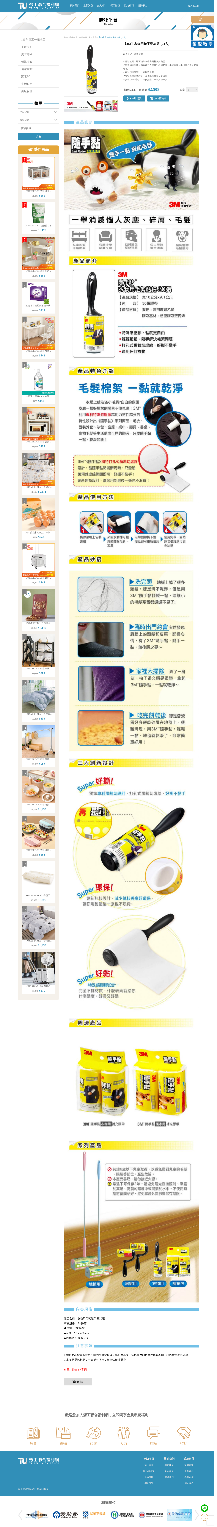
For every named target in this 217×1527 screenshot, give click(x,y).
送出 (38, 136)
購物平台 (142, 5)
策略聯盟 (188, 1465)
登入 (190, 5)
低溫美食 (27, 61)
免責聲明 (149, 1477)
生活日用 (27, 83)
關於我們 (74, 5)
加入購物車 (160, 98)
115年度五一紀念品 (33, 39)
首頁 (66, 37)
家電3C (25, 76)
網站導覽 (149, 1483)
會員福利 (102, 5)
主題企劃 (27, 46)
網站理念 (169, 1465)
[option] (38, 178)
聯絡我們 (169, 1477)
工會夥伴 (188, 1471)
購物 (63, 1443)
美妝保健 (27, 91)
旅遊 (93, 1443)
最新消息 (88, 5)
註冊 (196, 5)
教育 (33, 1443)
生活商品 (93, 37)
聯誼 (153, 1443)
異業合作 (188, 1477)
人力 (123, 1443)
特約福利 (129, 5)
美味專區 (27, 54)
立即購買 (136, 98)
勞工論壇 (115, 5)
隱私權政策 (149, 1471)
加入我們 (188, 1483)
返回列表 (78, 1381)
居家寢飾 (27, 69)
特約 (183, 1443)
